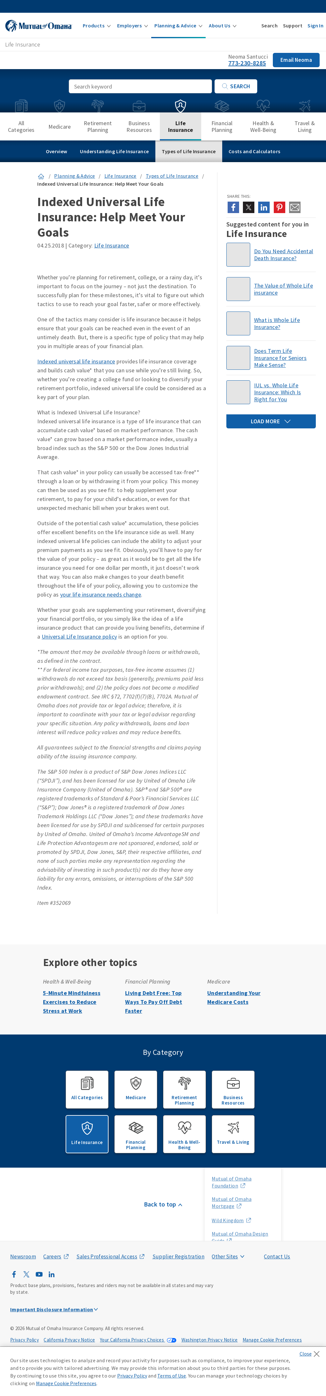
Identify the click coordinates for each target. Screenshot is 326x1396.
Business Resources (139, 126)
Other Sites (225, 1256)
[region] (163, 1371)
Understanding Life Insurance (114, 151)
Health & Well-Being (263, 126)
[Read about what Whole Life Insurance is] (271, 323)
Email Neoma (296, 59)
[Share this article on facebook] (233, 207)
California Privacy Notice (69, 1340)
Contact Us (277, 1256)
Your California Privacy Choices (132, 1340)
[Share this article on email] (294, 207)
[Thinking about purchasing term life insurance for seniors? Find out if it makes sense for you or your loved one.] (271, 358)
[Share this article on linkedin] (264, 207)
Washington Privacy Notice (209, 1340)
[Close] (311, 1352)
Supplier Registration (178, 1256)
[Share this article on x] (248, 207)
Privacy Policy (24, 1340)
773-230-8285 (247, 63)
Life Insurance (180, 126)
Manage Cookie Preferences (272, 1340)
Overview (56, 151)
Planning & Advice (74, 176)
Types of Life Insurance (189, 151)
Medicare (59, 126)
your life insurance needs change (100, 594)
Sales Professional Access (106, 1256)
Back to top (160, 1204)
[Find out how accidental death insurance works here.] (271, 255)
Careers (52, 1256)
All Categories (21, 126)
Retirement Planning (98, 126)
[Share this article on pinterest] (279, 207)
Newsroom (23, 1256)
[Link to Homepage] (41, 176)
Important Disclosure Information (51, 1309)
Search (235, 86)
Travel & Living (304, 126)
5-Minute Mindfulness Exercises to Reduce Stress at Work (71, 1001)
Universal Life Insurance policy (79, 636)
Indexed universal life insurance (76, 361)
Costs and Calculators (254, 151)
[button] (97, 25)
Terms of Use (171, 1375)
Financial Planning (221, 126)
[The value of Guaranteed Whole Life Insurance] (271, 289)
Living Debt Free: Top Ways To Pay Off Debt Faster (153, 1001)
